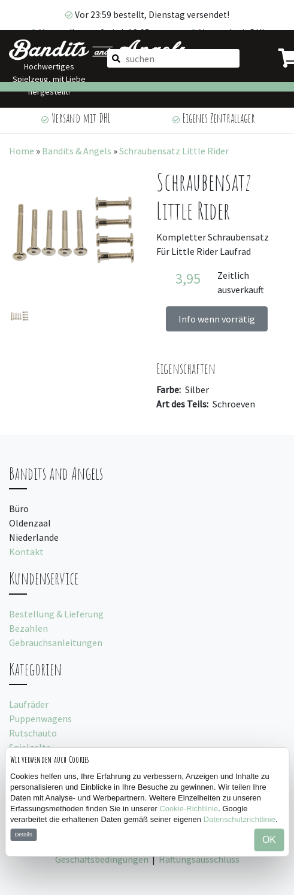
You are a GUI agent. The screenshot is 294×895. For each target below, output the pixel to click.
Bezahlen (28, 628)
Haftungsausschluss (199, 859)
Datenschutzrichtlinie (239, 819)
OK (269, 840)
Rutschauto (33, 733)
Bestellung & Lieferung (56, 614)
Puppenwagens (40, 718)
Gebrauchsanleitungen (55, 643)
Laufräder (29, 704)
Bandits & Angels (76, 151)
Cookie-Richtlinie (189, 808)
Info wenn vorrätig (216, 319)
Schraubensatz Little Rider (174, 151)
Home (21, 151)
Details (23, 834)
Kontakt (26, 552)
